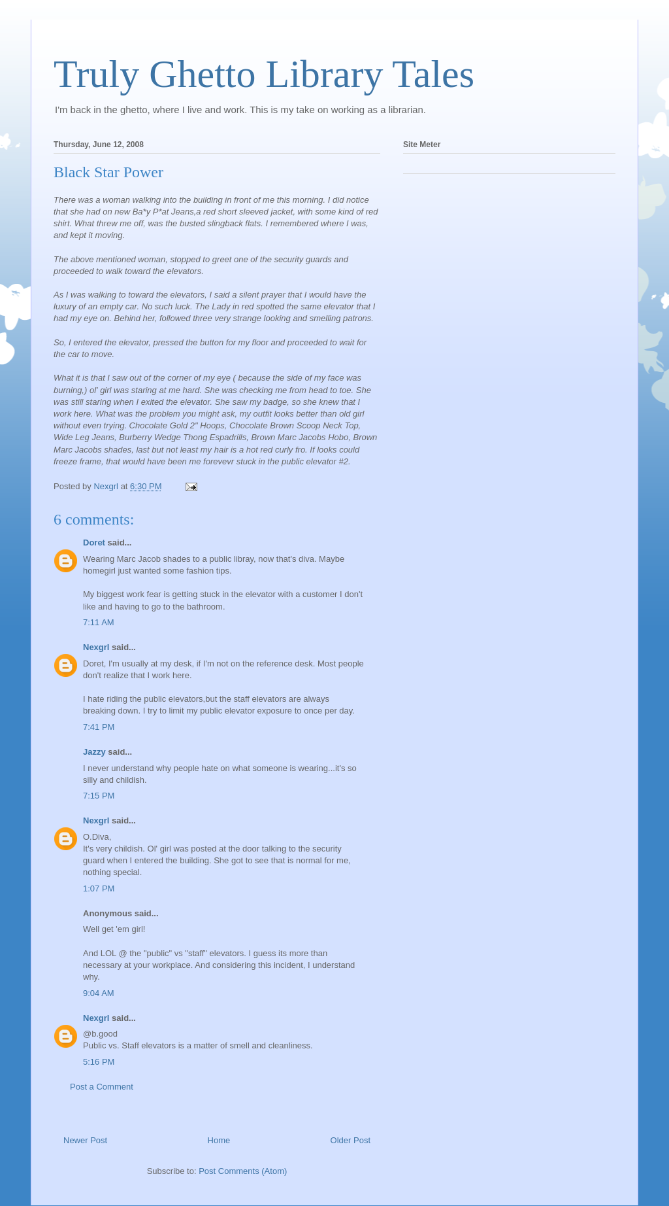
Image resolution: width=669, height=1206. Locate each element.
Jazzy (94, 752)
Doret (94, 542)
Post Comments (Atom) (243, 1171)
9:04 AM (98, 993)
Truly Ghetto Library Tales (264, 73)
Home (219, 1140)
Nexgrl (96, 647)
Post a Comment (101, 1087)
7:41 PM (98, 727)
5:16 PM (98, 1062)
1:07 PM (98, 888)
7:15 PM (98, 796)
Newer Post (85, 1140)
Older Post (350, 1140)
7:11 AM (98, 622)
